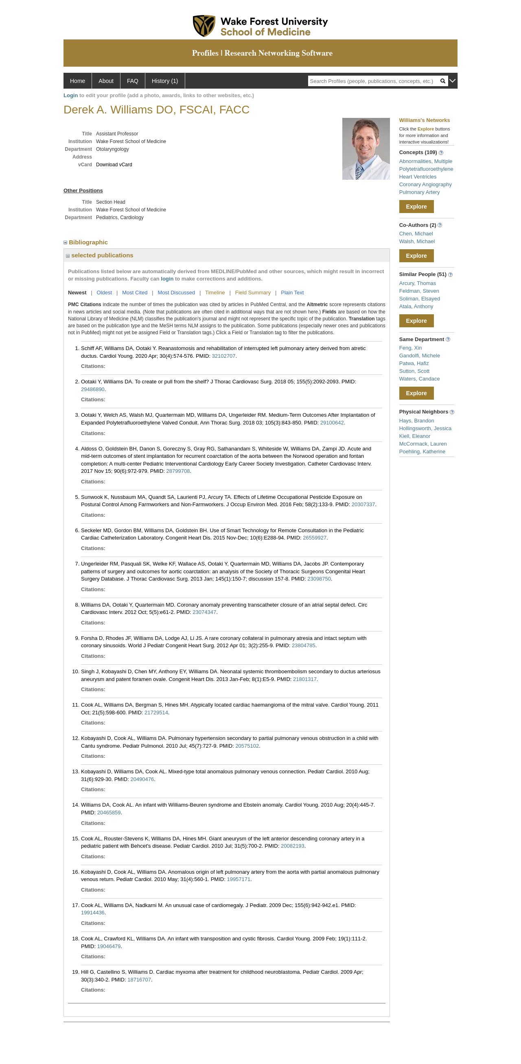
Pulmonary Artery (419, 192)
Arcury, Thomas (417, 283)
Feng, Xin (410, 348)
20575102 (247, 746)
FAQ (132, 81)
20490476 (142, 779)
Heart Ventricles (418, 177)
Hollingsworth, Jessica (425, 428)
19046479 (109, 946)
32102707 (224, 356)
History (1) (165, 81)
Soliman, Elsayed (419, 299)
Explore (416, 206)
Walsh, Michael (417, 241)
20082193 (292, 846)
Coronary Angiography (425, 184)
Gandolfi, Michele (419, 355)
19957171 (238, 879)
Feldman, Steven (419, 291)
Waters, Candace (419, 379)
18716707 (139, 980)
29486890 (93, 389)
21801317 (305, 679)
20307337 (363, 504)
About (106, 81)
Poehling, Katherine (422, 451)
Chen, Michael (416, 234)
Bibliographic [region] (86, 242)
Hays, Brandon (416, 421)
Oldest (104, 292)
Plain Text (292, 292)
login (167, 279)
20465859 (109, 812)
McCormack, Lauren (423, 444)
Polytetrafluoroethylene (426, 169)
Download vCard (114, 165)
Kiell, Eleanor (415, 436)
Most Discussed (176, 292)
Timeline (215, 292)
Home (77, 81)
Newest (77, 292)
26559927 (314, 538)
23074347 (204, 612)
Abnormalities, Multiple (426, 161)
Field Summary (253, 292)
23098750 (319, 579)
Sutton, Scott (414, 371)
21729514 (156, 712)
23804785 (303, 645)
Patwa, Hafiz (414, 363)
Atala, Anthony (416, 306)
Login (70, 95)
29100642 (332, 423)
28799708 (178, 471)
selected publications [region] (100, 255)
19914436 (93, 913)
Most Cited (134, 292)
